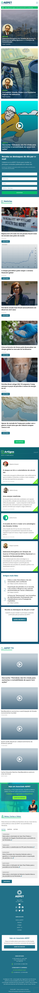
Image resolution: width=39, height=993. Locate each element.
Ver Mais (35, 452)
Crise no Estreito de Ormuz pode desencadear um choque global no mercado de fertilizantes (18, 348)
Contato (19, 930)
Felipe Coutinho (13, 545)
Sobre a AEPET (19, 920)
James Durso (13, 518)
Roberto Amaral (13, 464)
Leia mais (6, 241)
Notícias (19, 922)
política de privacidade (9, 168)
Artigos (19, 925)
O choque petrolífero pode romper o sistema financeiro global (17, 272)
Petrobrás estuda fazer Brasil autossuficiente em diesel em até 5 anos (18, 309)
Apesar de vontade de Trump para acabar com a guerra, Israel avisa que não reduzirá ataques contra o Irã (18, 425)
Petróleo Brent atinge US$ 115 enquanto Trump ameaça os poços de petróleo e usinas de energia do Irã (18, 386)
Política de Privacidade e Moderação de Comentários (19, 991)
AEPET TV (19, 927)
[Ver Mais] (37, 452)
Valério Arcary (13, 490)
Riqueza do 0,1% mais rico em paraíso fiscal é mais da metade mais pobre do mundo (19, 235)
